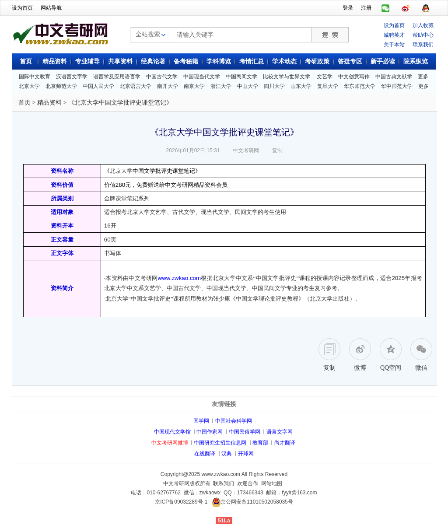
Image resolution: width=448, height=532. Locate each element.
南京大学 (194, 86)
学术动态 (284, 61)
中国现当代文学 (201, 77)
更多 (423, 77)
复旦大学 (327, 86)
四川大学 (274, 86)
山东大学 (301, 86)
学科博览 (218, 61)
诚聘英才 (394, 35)
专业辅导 (87, 61)
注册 (366, 8)
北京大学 (29, 86)
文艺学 (324, 77)
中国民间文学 (241, 77)
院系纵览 (415, 61)
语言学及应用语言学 (116, 77)
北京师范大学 (61, 86)
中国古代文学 (162, 77)
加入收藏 (423, 25)
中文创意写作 (354, 77)
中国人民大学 (98, 86)
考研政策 (317, 61)
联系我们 (423, 45)
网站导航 (51, 8)
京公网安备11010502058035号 (256, 502)
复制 (277, 150)
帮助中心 (423, 35)
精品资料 (54, 61)
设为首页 (22, 8)
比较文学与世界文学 (286, 77)
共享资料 (120, 61)
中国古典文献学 (393, 77)
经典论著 (153, 61)
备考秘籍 (186, 61)
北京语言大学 (135, 86)
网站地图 (271, 483)
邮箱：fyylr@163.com (291, 493)
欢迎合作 (247, 483)
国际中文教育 (34, 77)
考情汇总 (251, 61)
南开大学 (167, 86)
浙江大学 (220, 86)
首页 (26, 61)
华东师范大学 (359, 86)
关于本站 (394, 45)
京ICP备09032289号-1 (181, 502)
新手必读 (383, 61)
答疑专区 (350, 61)
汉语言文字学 (72, 77)
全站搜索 (148, 34)
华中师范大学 (397, 86)
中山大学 (247, 86)
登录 (348, 8)
